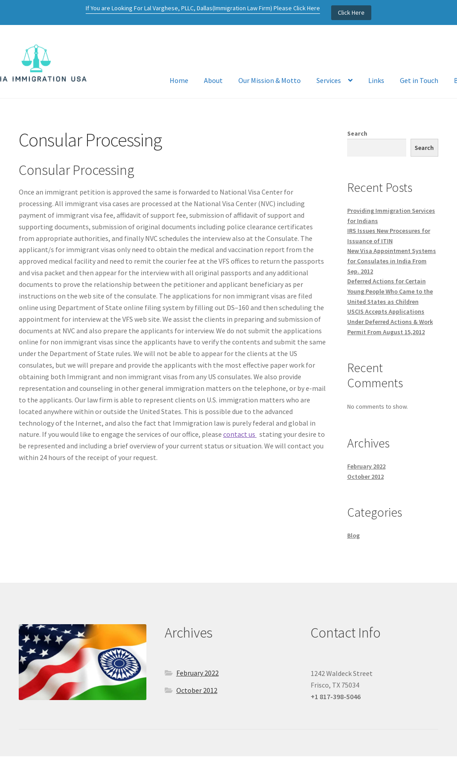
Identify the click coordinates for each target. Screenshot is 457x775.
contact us (240, 434)
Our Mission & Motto (269, 80)
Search (357, 133)
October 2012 (365, 476)
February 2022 (366, 466)
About (213, 80)
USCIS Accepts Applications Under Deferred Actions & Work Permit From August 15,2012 (390, 321)
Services (328, 80)
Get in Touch (419, 80)
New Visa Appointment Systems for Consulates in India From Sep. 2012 (391, 261)
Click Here (351, 12)
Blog (353, 535)
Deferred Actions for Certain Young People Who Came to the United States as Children (390, 291)
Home (179, 80)
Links (376, 80)
